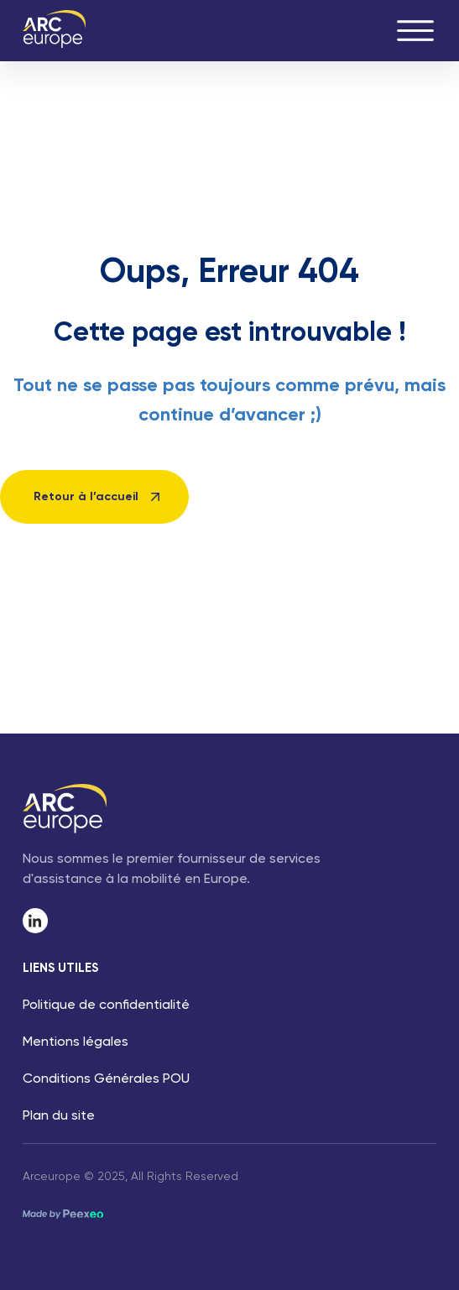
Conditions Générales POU (106, 1079)
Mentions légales (75, 1042)
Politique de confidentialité (106, 1005)
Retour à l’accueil (86, 497)
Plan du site (59, 1116)
